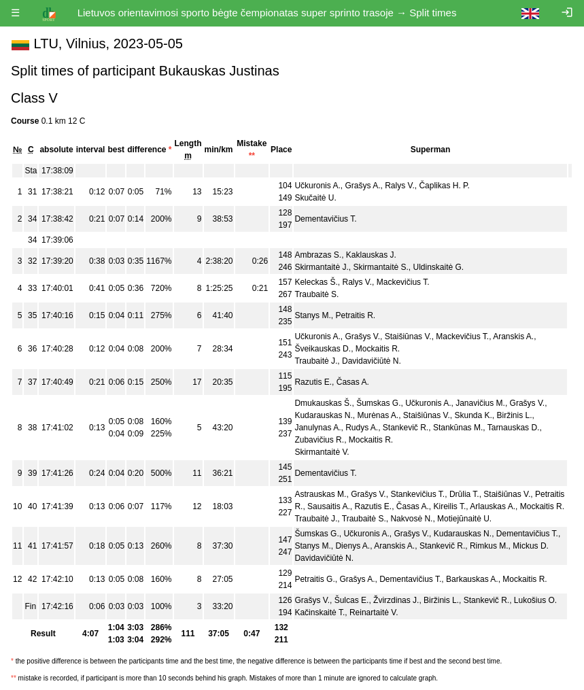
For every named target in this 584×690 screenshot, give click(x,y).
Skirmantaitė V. (321, 452)
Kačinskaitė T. (319, 612)
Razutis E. (313, 382)
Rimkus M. (489, 546)
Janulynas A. (317, 427)
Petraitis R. (355, 315)
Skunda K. (473, 415)
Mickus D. (531, 546)
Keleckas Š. (315, 282)
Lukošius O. (535, 600)
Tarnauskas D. (513, 427)
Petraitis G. (314, 579)
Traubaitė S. (316, 294)
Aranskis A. (513, 336)
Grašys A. (362, 185)
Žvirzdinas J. (396, 600)
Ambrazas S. (317, 255)
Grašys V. (362, 336)
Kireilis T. (450, 506)
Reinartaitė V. (373, 612)
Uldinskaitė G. (438, 267)
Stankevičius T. (417, 494)
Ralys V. (400, 185)
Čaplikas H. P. (444, 185)
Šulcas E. (351, 600)
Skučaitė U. (315, 198)
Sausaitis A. (328, 506)
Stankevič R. (405, 427)
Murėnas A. (377, 415)
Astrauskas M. (320, 494)
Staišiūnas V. (408, 336)
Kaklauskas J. (371, 255)
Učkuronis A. (317, 185)
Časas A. (353, 382)
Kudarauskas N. (323, 415)
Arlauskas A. (492, 506)
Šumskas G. (378, 403)
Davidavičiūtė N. (371, 361)
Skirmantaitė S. (380, 267)
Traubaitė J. (315, 361)
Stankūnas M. (458, 427)
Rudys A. (361, 427)
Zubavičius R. (319, 440)
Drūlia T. (464, 494)
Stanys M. (312, 315)
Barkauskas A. (472, 579)
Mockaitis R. (378, 348)
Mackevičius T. (403, 282)
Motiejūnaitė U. (464, 518)
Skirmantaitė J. (321, 267)
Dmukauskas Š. (322, 403)
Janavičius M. (480, 403)
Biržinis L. (514, 415)
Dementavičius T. (325, 219)
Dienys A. (352, 546)
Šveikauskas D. (322, 348)
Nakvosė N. (411, 518)
